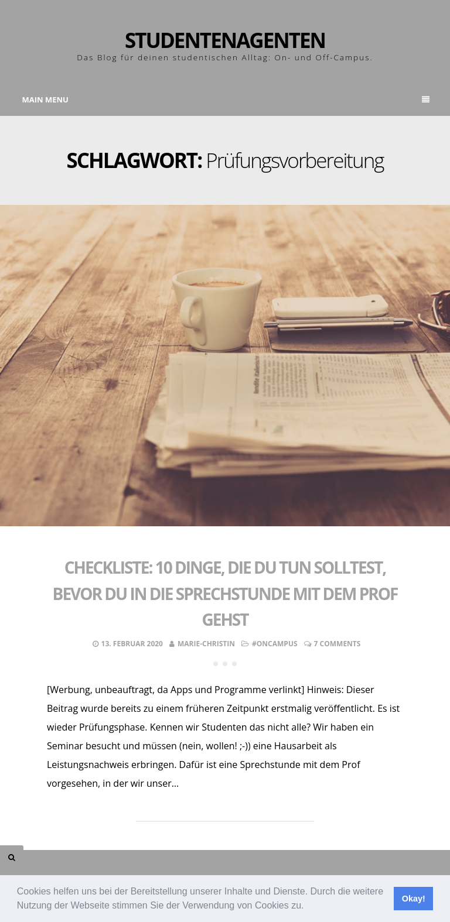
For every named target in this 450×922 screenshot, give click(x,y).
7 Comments (337, 644)
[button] (308, 907)
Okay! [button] (413, 898)
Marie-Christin (206, 644)
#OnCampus (275, 644)
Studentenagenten (225, 40)
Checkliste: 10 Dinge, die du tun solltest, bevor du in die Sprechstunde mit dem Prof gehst (225, 593)
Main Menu (225, 99)
